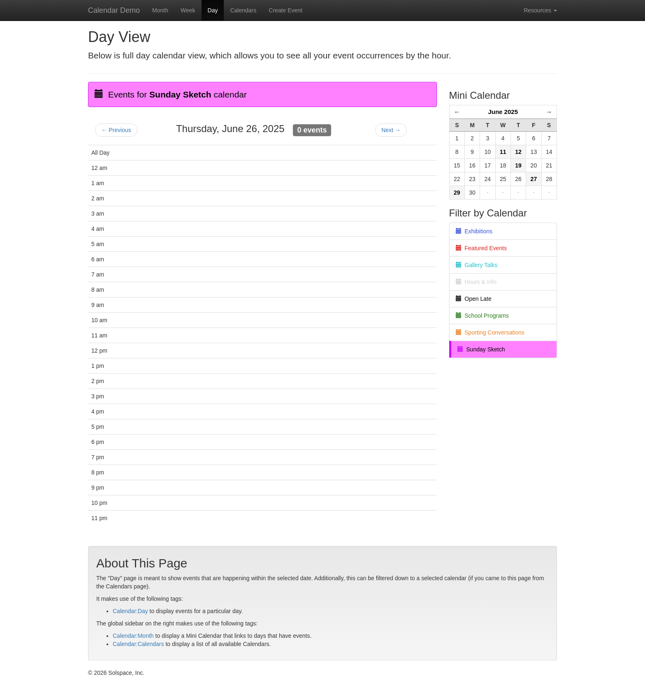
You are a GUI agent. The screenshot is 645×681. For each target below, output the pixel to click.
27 (534, 179)
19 (518, 165)
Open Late (474, 298)
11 (503, 152)
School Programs (482, 315)
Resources (540, 10)
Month (160, 10)
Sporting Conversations (490, 332)
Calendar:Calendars (138, 644)
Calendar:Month (133, 635)
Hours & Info (476, 282)
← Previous (116, 130)
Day (213, 10)
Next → (391, 130)
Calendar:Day (130, 611)
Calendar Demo (114, 10)
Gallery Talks (477, 265)
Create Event (285, 10)
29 (457, 192)
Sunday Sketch (481, 349)
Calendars (243, 10)
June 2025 (503, 111)
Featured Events (481, 248)
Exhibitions (474, 231)
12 (518, 152)
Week (188, 10)
